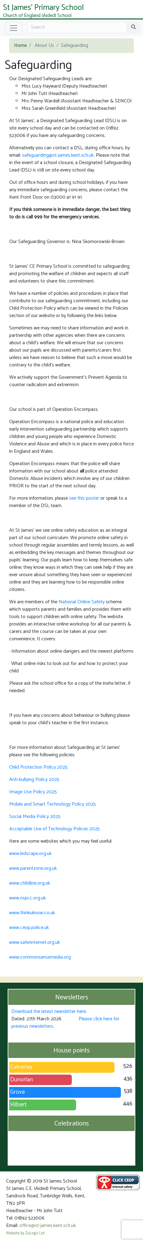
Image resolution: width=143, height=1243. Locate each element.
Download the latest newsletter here (48, 1011)
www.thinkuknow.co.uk (32, 913)
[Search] (77, 27)
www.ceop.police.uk (29, 927)
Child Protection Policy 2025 (38, 767)
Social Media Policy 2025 (34, 816)
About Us (44, 45)
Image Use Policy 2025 (33, 792)
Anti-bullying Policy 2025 (34, 779)
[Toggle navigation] (13, 28)
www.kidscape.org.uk (30, 853)
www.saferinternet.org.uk (34, 942)
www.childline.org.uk (29, 883)
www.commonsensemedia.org (40, 957)
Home (20, 45)
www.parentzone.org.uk (33, 868)
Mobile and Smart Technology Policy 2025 (52, 804)
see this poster (84, 498)
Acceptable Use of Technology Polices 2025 (54, 829)
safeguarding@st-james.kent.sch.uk (58, 155)
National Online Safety (82, 602)
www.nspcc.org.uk (27, 898)
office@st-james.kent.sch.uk (47, 1225)
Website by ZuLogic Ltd (25, 1233)
